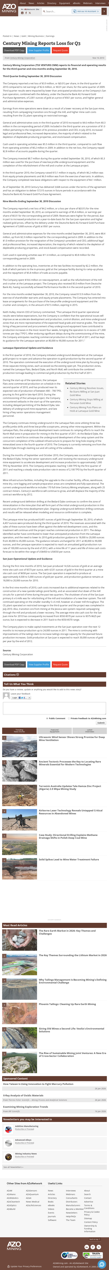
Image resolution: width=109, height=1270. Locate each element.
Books (51, 1201)
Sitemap (88, 1218)
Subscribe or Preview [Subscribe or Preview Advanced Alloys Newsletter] (24, 1143)
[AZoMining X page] (30, 12)
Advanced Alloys (23, 1140)
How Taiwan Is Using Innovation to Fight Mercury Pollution (38, 1084)
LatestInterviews (89, 730)
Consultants (71, 1198)
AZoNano (11, 1194)
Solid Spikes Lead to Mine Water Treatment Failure (69, 859)
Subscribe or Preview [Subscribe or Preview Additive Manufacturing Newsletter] (24, 1129)
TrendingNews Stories (19, 730)
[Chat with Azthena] (102, 1264)
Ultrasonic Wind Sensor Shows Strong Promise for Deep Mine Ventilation (72, 738)
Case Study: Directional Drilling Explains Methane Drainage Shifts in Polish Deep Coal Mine (68, 836)
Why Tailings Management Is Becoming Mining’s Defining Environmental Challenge (73, 981)
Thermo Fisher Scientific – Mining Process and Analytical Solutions (37, 1100)
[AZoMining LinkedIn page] (22, 12)
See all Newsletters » (13, 1167)
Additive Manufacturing (26, 1126)
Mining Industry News (26, 1153)
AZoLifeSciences (33, 1205)
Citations (11, 674)
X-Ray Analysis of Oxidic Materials (23, 1095)
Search (87, 1194)
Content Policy (91, 1222)
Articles (51, 1194)
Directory (51, 3)
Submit (101, 722)
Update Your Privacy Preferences (24, 1266)
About (87, 1190)
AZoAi (28, 1198)
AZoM (9, 1190)
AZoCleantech (13, 1201)
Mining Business (36, 36)
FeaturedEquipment (54, 730)
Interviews (71, 1190)
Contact (87, 1198)
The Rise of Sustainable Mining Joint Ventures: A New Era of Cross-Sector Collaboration (72, 1054)
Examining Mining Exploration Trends (25, 1106)
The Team (70, 1220)
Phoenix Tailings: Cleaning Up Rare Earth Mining (67, 1004)
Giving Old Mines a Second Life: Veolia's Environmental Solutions (71, 1030)
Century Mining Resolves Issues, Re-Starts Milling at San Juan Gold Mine (87, 392)
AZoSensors (31, 1190)
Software (52, 1220)
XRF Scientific (14, 1111)
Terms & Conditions (89, 1207)
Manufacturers (73, 1205)
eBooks (51, 1205)
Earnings (50, 36)
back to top (95, 1239)
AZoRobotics (12, 1198)
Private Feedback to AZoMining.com (88, 718)
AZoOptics (11, 1205)
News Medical (32, 1201)
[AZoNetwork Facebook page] (26, 12)
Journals (52, 1216)
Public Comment (57, 718)
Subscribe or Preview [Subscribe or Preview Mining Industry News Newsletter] (24, 1156)
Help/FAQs (71, 1216)
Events (51, 1212)
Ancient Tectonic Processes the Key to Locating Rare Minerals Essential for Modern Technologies (70, 763)
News (16, 36)
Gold (23, 36)
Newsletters (71, 1212)
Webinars (70, 1194)
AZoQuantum (32, 1194)
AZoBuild (11, 1209)
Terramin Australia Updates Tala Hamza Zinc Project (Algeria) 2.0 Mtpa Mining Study (70, 787)
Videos (51, 1209)
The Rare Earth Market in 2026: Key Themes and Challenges (67, 932)
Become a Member (75, 1209)
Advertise (88, 1201)
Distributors (71, 1201)
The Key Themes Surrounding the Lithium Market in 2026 (73, 955)
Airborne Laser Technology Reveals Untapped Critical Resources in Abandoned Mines (70, 812)
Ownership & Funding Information (90, 1228)
